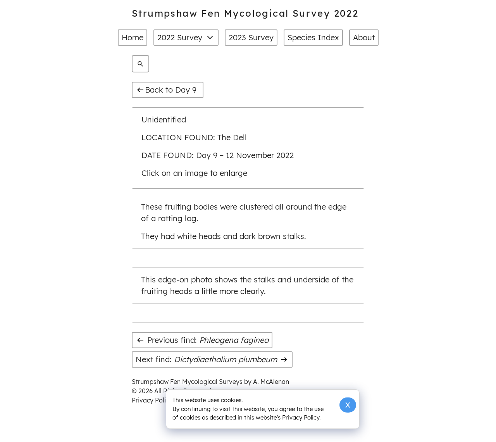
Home (132, 37)
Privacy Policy (152, 400)
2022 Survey (186, 37)
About (364, 37)
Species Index (313, 37)
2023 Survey (251, 37)
